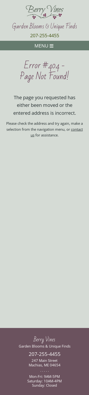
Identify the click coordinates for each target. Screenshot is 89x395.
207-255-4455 (44, 35)
